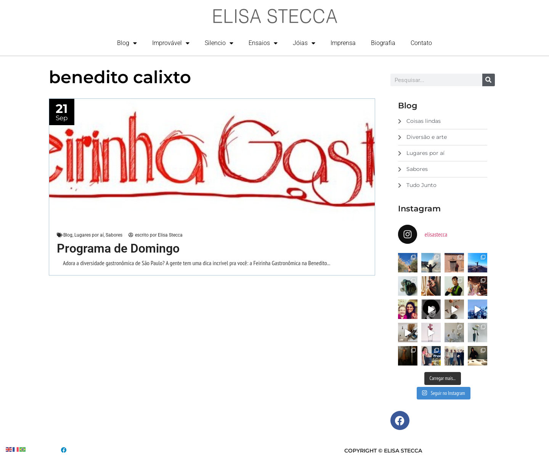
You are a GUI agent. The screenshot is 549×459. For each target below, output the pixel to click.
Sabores (114, 235)
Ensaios (263, 43)
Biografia (383, 43)
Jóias (304, 43)
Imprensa (343, 43)
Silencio (219, 43)
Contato (421, 43)
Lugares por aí (89, 235)
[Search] (488, 80)
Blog (127, 43)
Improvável (170, 43)
